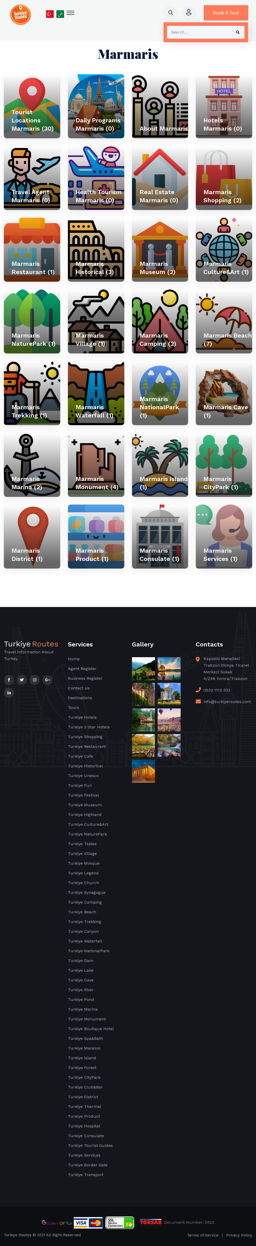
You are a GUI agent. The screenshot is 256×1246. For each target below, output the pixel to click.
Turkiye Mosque (84, 863)
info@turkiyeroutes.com (227, 701)
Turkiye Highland (85, 814)
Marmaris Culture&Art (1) (226, 268)
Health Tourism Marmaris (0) (99, 196)
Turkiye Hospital (84, 1126)
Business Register (85, 678)
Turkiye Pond (81, 999)
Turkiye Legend (83, 873)
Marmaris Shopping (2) (222, 196)
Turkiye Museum (85, 804)
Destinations (80, 697)
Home (74, 658)
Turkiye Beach (82, 911)
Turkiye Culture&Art (88, 824)
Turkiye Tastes (82, 843)
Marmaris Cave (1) (225, 411)
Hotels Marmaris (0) (222, 124)
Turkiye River (81, 989)
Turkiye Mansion (84, 1048)
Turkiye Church (83, 882)
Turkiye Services (84, 1155)
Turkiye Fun (80, 785)
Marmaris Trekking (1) (29, 411)
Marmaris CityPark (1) (220, 483)
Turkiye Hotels (82, 717)
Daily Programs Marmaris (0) (98, 124)
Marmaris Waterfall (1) (95, 411)
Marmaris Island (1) (164, 483)
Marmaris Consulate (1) (159, 554)
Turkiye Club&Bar (85, 1087)
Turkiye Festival (83, 795)
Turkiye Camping (85, 902)
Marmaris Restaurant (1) (33, 268)
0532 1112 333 (216, 690)
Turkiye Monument (87, 1019)
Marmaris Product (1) (92, 554)
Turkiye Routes (18, 1235)
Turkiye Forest (82, 1067)
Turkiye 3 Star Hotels (89, 727)
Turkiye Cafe (80, 756)
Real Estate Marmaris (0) (159, 196)
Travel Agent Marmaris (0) (31, 196)
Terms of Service (203, 1235)
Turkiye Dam (80, 960)
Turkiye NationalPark (88, 950)
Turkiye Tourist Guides (90, 1145)
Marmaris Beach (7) (227, 339)
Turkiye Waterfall (85, 941)
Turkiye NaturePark (87, 834)
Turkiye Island (82, 1057)
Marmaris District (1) (27, 554)
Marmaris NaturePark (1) (34, 339)
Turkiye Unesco (83, 775)
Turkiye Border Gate (88, 1165)
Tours (73, 707)
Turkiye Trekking (84, 921)
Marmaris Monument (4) (97, 483)
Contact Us (79, 688)
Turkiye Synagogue (87, 892)
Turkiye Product (84, 1116)
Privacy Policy (239, 1235)
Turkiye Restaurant (87, 746)
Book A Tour (226, 12)
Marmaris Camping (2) (158, 339)
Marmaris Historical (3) (95, 268)
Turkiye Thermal (84, 1106)
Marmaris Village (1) (90, 339)
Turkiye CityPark (84, 1077)
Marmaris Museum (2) (158, 268)
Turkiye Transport (86, 1174)
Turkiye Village (82, 853)
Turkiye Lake (81, 970)
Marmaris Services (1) (220, 554)
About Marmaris (164, 128)
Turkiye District (83, 1096)
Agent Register (82, 668)
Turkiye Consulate (86, 1135)
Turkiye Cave (81, 980)
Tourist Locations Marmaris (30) (33, 120)
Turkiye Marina (83, 1009)
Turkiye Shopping (85, 736)
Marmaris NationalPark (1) (159, 407)
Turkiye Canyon (83, 931)
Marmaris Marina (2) (27, 483)
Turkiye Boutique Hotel (91, 1028)
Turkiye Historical (85, 765)
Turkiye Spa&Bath (85, 1038)
